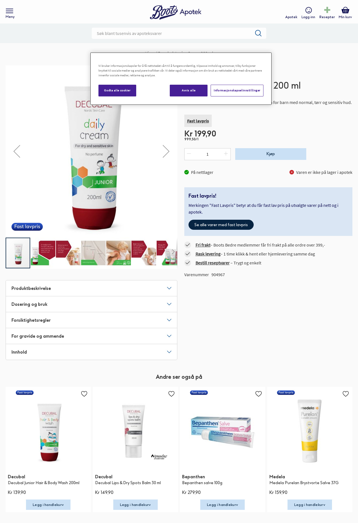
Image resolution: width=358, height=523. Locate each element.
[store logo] (176, 14)
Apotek (291, 18)
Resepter (326, 18)
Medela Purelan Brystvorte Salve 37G (304, 487)
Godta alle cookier (117, 90)
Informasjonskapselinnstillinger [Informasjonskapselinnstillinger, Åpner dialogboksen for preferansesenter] (237, 90)
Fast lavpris (198, 125)
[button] (17, 156)
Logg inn (308, 18)
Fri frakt (203, 249)
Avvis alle (189, 90)
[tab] (91, 292)
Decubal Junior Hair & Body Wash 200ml (43, 487)
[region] (181, 78)
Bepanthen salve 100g (202, 487)
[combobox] (179, 37)
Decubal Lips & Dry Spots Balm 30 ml (128, 487)
